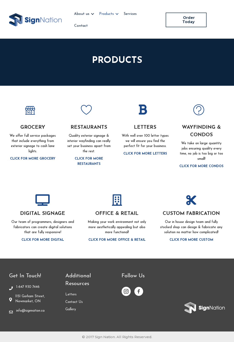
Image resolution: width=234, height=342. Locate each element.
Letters (71, 294)
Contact (81, 26)
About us (81, 14)
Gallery (70, 309)
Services (130, 14)
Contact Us (74, 302)
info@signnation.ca (30, 311)
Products (106, 14)
